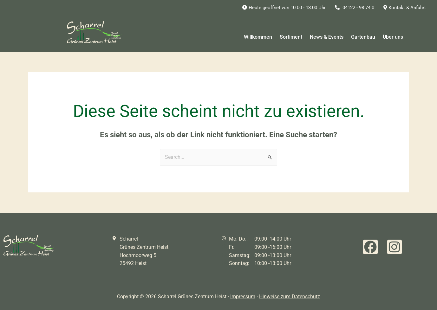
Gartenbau (363, 37)
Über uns (393, 37)
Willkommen (258, 37)
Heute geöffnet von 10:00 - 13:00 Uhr (284, 7)
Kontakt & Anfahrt (404, 7)
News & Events (326, 37)
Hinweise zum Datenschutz (289, 297)
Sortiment (291, 37)
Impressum (242, 297)
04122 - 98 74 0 (354, 7)
